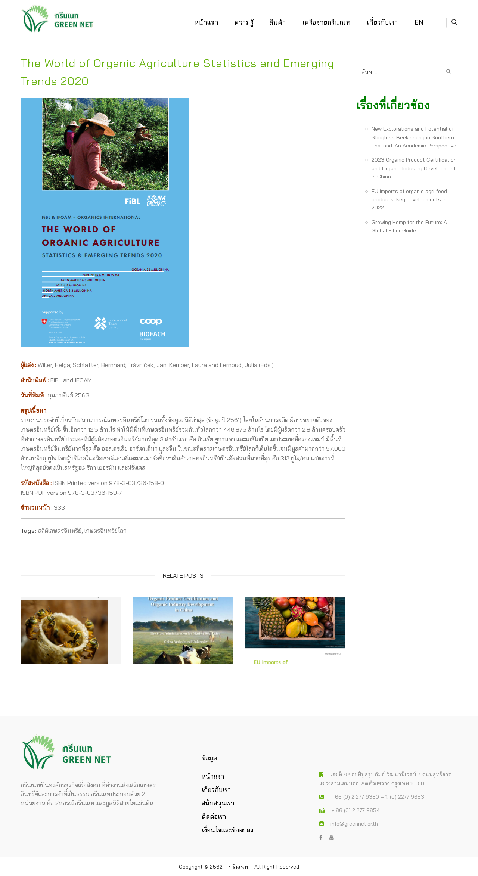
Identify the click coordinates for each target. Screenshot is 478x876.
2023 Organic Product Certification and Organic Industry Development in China (414, 168)
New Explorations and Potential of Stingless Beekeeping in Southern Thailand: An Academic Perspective (414, 137)
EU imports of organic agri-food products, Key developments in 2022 (409, 199)
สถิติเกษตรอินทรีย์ (59, 530)
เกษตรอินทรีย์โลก (105, 530)
